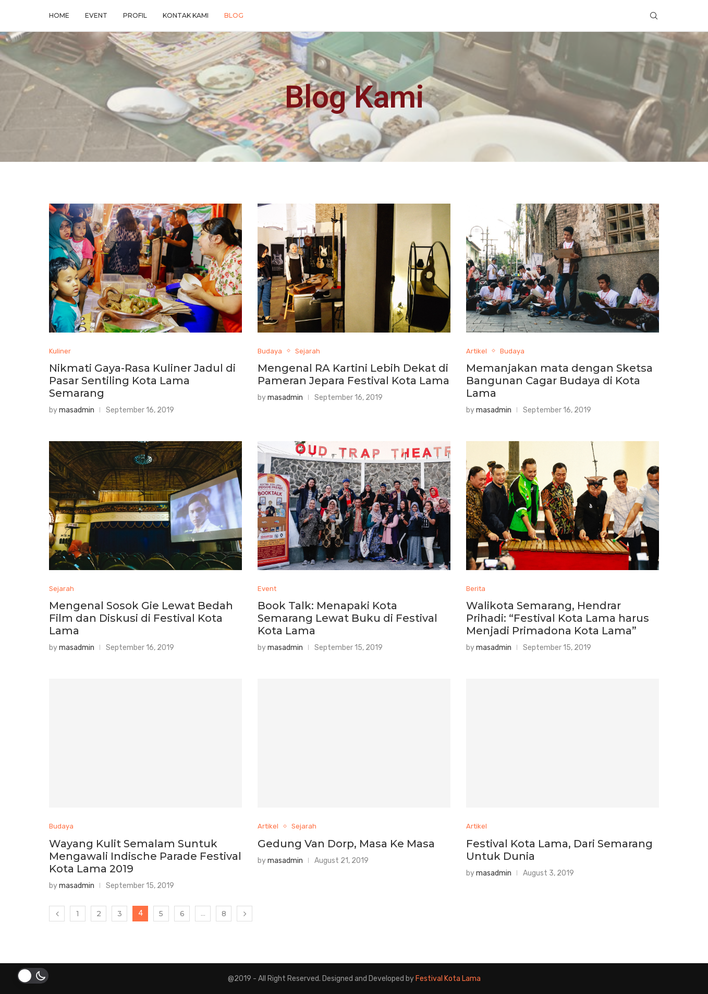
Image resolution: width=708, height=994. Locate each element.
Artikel (476, 351)
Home (59, 15)
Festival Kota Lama (448, 978)
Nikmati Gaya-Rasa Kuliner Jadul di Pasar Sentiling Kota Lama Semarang (142, 380)
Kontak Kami (186, 15)
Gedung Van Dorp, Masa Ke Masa (346, 843)
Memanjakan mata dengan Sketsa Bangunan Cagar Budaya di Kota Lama (559, 380)
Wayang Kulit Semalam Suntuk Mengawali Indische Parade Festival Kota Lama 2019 (145, 856)
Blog (233, 15)
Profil (135, 15)
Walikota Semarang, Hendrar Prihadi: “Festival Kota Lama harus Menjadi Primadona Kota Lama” (557, 618)
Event (96, 15)
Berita (475, 589)
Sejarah (307, 351)
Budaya (270, 351)
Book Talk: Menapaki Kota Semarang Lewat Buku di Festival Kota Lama (347, 618)
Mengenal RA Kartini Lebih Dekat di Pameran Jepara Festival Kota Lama (353, 374)
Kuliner (60, 351)
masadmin (76, 410)
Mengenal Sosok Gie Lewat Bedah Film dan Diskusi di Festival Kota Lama (141, 618)
